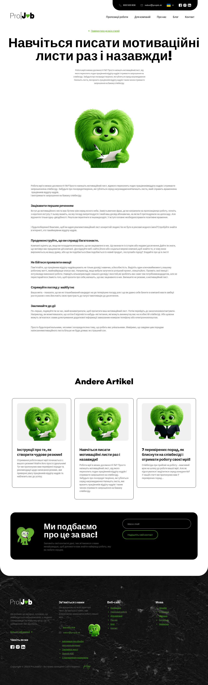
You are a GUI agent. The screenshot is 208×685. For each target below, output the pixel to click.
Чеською (163, 608)
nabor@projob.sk (153, 5)
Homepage (115, 608)
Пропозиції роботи (117, 17)
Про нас (161, 17)
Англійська (164, 620)
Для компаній (142, 17)
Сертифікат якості (70, 649)
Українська (164, 624)
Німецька (163, 616)
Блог (176, 17)
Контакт (189, 17)
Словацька (164, 612)
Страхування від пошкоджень (75, 657)
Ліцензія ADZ (68, 653)
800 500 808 (129, 5)
